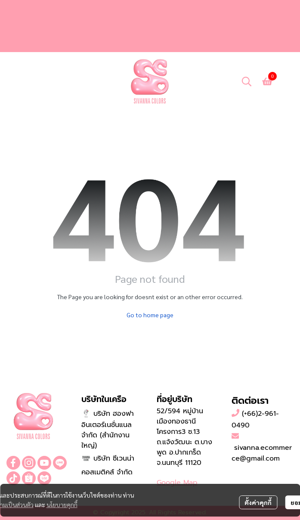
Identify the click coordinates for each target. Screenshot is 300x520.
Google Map (177, 482)
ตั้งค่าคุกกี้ (258, 502)
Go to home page (150, 315)
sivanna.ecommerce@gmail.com (262, 453)
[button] (246, 81)
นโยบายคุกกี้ (61, 504)
